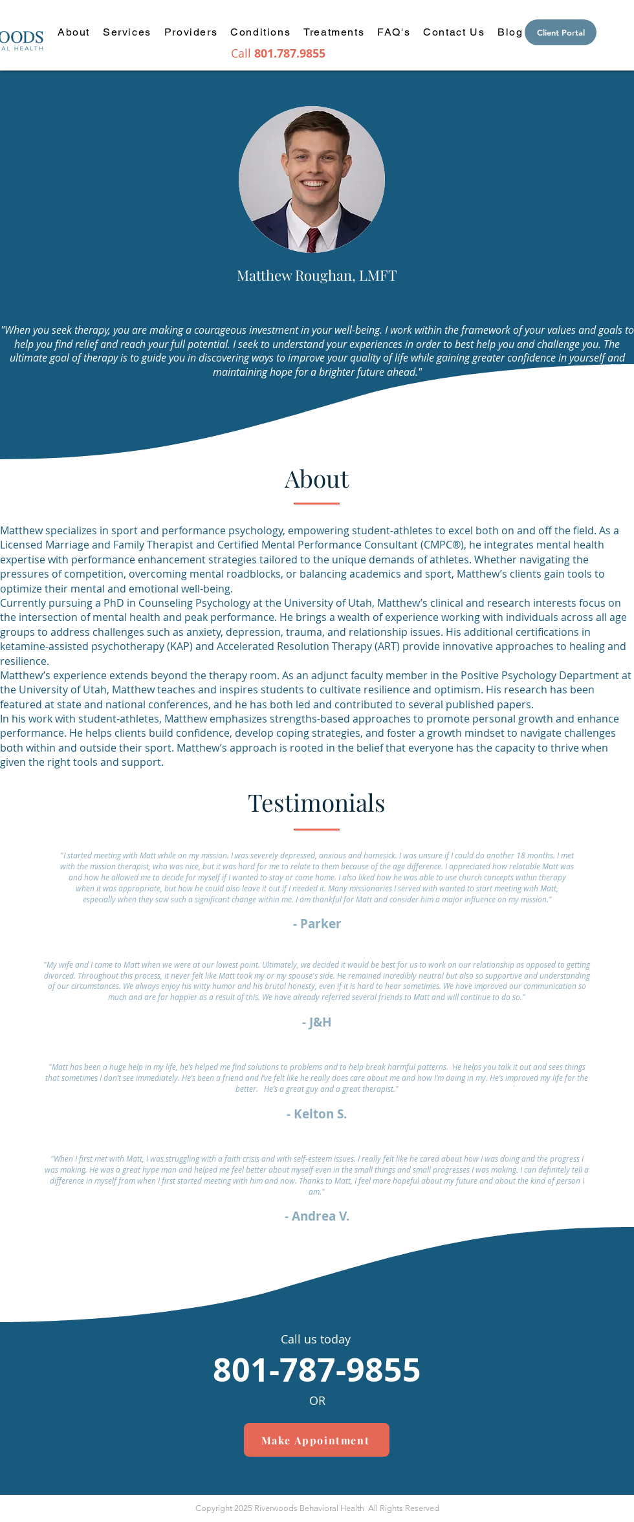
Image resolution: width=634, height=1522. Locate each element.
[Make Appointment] (316, 1440)
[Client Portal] (560, 32)
